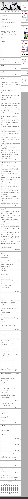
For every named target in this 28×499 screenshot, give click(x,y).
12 (4, 484)
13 (6, 484)
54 (16, 489)
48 (4, 489)
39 (4, 488)
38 (2, 488)
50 (8, 489)
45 (16, 488)
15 (10, 484)
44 (14, 488)
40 (6, 488)
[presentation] (6, 53)
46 (18, 488)
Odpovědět (17, 113)
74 (10, 493)
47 (2, 489)
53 (14, 489)
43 (12, 488)
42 (10, 488)
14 (8, 484)
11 (2, 484)
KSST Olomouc (24, 63)
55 (18, 489)
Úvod (1, 11)
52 (12, 489)
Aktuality (4, 11)
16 (12, 484)
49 (6, 489)
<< (22, 77)
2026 (24, 78)
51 (10, 489)
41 (8, 488)
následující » (10, 494)
